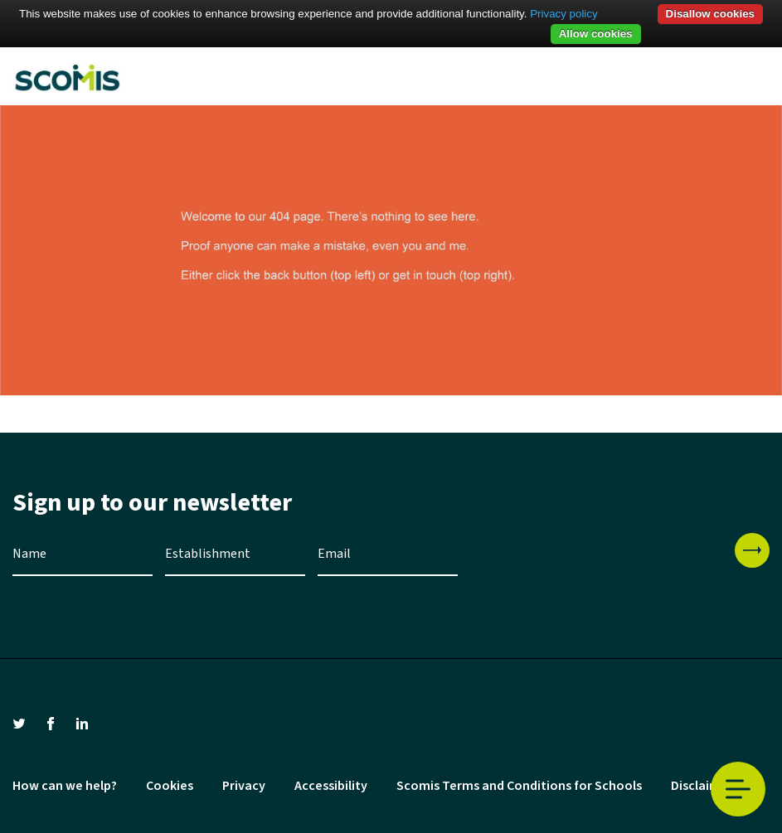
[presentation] (596, 565)
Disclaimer (702, 786)
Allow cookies (596, 33)
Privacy (243, 786)
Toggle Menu (738, 789)
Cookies (169, 786)
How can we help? (64, 786)
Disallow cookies (710, 13)
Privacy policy (563, 13)
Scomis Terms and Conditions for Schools (519, 786)
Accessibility (330, 786)
